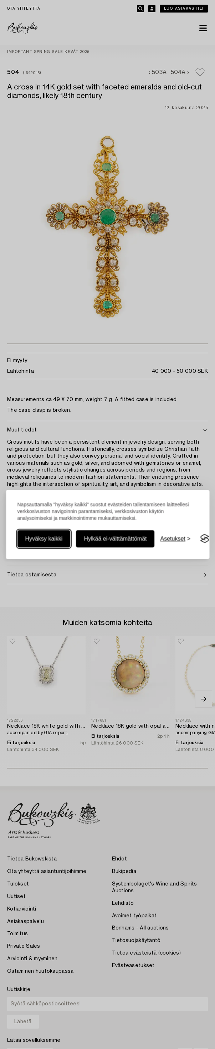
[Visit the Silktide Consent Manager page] (204, 538)
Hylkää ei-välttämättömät (115, 539)
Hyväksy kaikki (43, 539)
